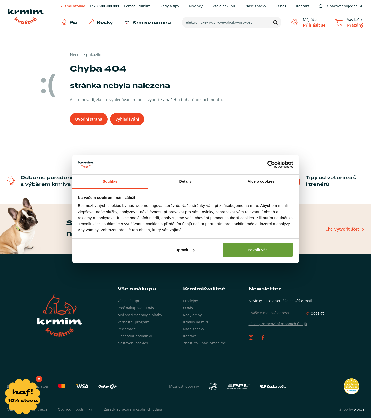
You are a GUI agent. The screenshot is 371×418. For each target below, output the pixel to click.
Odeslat (315, 313)
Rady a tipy (169, 6)
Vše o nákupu (224, 6)
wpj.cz (359, 409)
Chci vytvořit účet (342, 229)
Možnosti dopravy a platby (140, 314)
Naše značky (255, 6)
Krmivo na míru (151, 22)
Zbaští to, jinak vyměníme (204, 343)
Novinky (196, 6)
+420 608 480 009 (104, 6)
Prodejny (190, 300)
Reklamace (127, 329)
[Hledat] (275, 22)
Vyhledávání (127, 119)
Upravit (184, 250)
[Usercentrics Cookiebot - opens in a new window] (271, 164)
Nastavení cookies (133, 343)
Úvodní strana (88, 119)
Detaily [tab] (185, 181)
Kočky (105, 22)
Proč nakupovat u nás (136, 307)
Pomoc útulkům (137, 6)
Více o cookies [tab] (261, 181)
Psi (73, 22)
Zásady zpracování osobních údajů (278, 323)
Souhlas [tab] (110, 181)
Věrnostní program (133, 322)
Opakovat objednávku (345, 6)
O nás (281, 6)
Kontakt (302, 6)
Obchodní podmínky (135, 336)
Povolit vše (257, 250)
